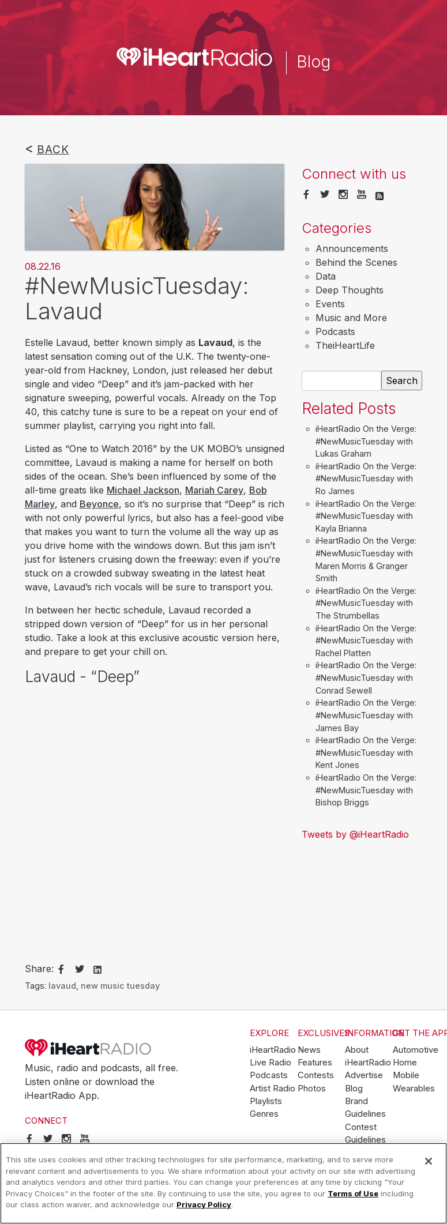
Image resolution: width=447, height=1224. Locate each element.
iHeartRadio (88, 1047)
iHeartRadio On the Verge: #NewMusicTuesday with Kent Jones (365, 752)
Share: (39, 968)
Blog (354, 1088)
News (309, 1050)
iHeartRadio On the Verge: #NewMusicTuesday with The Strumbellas (365, 603)
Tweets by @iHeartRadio (355, 834)
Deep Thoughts (349, 290)
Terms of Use (353, 1193)
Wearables (414, 1088)
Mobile (406, 1075)
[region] (223, 1183)
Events (330, 304)
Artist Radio (272, 1088)
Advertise (364, 1075)
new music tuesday (120, 986)
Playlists (266, 1101)
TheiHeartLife (345, 345)
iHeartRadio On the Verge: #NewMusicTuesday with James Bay (365, 715)
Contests (316, 1075)
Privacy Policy (203, 1204)
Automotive (415, 1050)
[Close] (428, 1161)
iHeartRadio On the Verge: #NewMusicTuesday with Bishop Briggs (365, 790)
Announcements (351, 248)
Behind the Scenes (356, 262)
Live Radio (270, 1062)
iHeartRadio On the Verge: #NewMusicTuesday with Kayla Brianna (365, 516)
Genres (264, 1114)
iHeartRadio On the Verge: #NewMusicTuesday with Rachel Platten (365, 640)
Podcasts (335, 331)
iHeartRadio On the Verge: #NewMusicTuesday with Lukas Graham (365, 441)
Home (405, 1062)
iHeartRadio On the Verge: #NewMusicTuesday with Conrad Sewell (365, 677)
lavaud (62, 986)
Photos (312, 1088)
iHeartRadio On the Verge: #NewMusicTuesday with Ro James (365, 478)
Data (325, 276)
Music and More (351, 317)
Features (315, 1062)
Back (53, 149)
